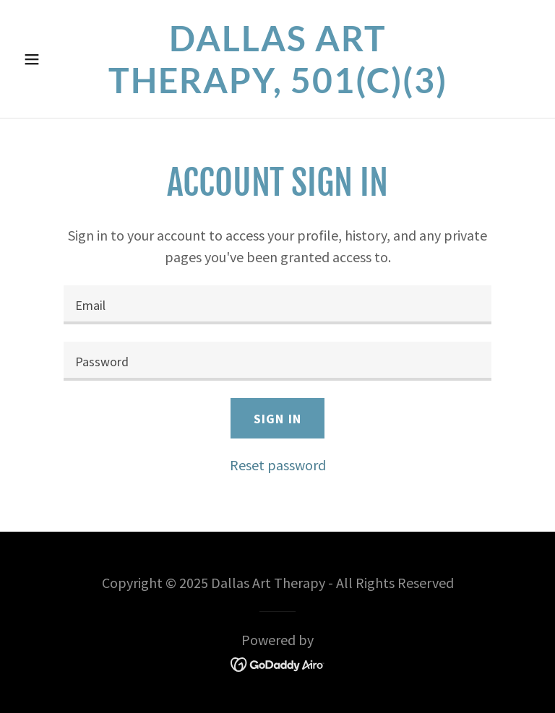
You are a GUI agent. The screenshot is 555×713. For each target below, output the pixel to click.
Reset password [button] (278, 465)
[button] (56, 59)
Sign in (277, 418)
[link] (277, 88)
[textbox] (277, 304)
